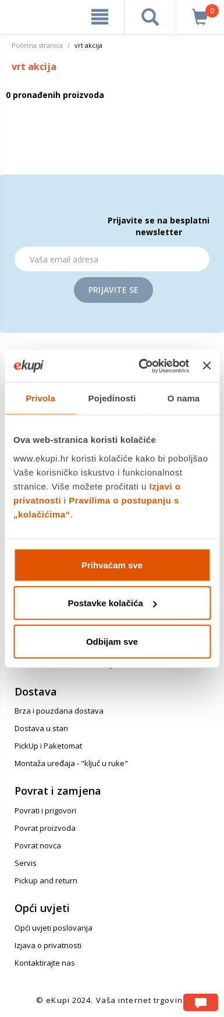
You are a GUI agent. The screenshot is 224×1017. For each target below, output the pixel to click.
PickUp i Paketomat (48, 745)
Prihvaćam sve (112, 564)
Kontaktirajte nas (45, 962)
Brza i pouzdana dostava (59, 710)
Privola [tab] (40, 398)
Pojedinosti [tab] (112, 398)
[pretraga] (150, 17)
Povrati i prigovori (45, 810)
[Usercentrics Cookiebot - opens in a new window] (142, 365)
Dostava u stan (41, 728)
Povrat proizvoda (45, 828)
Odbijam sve (112, 641)
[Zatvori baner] (206, 366)
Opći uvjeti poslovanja (54, 927)
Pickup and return (46, 880)
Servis (26, 863)
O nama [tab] (184, 398)
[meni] (100, 17)
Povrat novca (38, 845)
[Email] (112, 259)
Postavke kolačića (112, 603)
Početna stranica (37, 45)
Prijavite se (113, 289)
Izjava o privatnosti (48, 945)
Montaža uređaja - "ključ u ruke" (71, 763)
